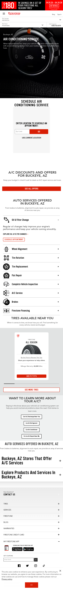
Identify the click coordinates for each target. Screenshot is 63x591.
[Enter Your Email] (19, 559)
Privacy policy (7, 579)
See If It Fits (31, 376)
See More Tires (31, 389)
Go (39, 131)
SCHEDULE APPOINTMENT (13, 239)
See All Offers (31, 188)
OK (31, 585)
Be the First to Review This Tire (31, 357)
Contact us (9, 494)
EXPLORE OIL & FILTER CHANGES (15, 234)
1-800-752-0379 (56, 25)
